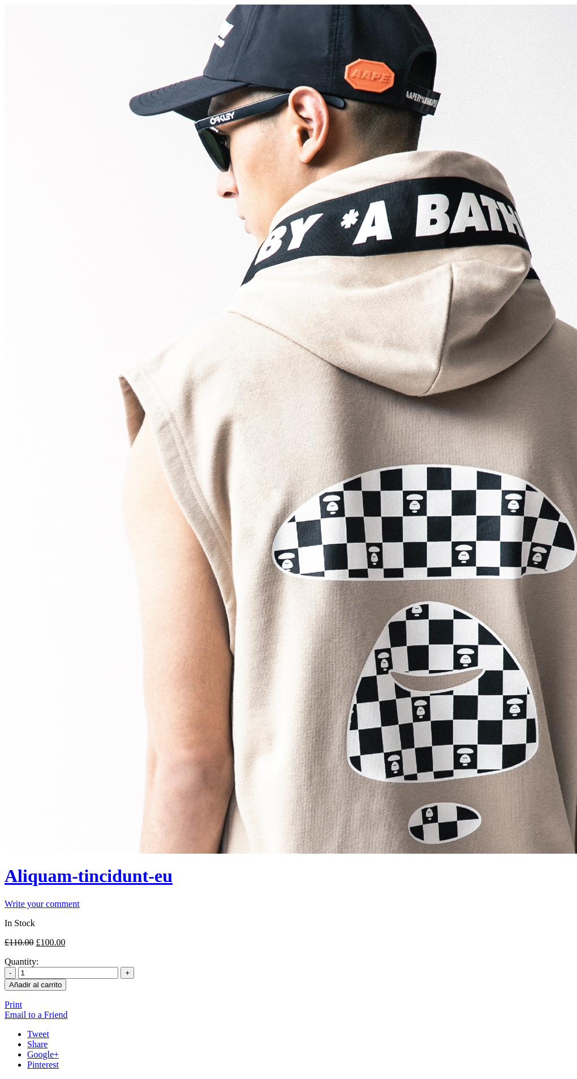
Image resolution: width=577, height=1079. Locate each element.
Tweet (38, 1034)
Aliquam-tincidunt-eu (89, 876)
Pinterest (43, 1064)
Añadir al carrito (35, 984)
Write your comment (42, 904)
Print (13, 1004)
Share (37, 1044)
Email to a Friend (36, 1015)
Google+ (43, 1054)
